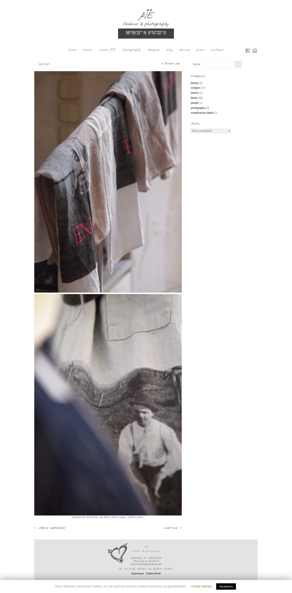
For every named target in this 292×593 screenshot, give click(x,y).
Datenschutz (153, 573)
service (184, 50)
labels (194, 97)
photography (131, 50)
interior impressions (49, 528)
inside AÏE (107, 50)
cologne (195, 87)
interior (195, 92)
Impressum (137, 573)
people (195, 102)
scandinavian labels (202, 112)
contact (217, 50)
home (72, 50)
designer (154, 50)
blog (169, 50)
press (200, 50)
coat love (173, 528)
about (87, 50)
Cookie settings (201, 586)
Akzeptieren (226, 586)
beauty (195, 82)
